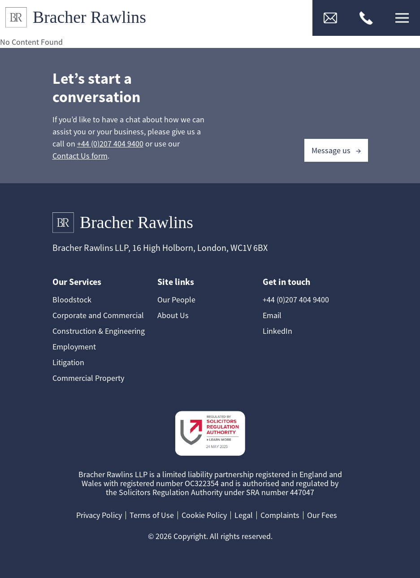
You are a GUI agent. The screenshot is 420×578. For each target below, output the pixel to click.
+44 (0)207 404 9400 (110, 143)
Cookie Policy (204, 515)
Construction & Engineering (98, 331)
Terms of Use (152, 515)
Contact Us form (80, 156)
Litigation (68, 362)
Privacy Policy (99, 515)
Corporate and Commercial (98, 315)
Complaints (279, 515)
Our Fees (322, 515)
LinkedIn (277, 331)
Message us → (336, 150)
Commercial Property (88, 378)
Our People (176, 299)
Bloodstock (71, 299)
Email (272, 315)
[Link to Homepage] (79, 18)
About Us (173, 315)
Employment (74, 346)
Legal (243, 515)
